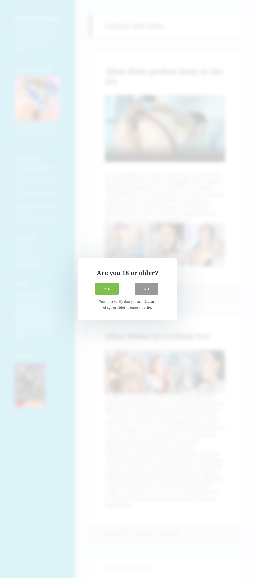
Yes (107, 288)
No (146, 288)
